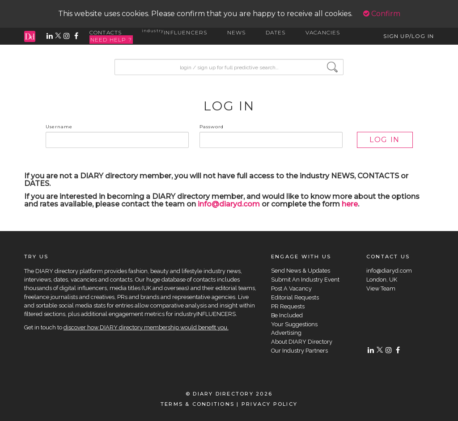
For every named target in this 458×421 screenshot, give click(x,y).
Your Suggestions (294, 324)
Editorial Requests (295, 297)
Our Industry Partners (299, 350)
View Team (380, 288)
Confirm (381, 13)
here (350, 204)
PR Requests (288, 306)
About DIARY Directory (301, 341)
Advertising (286, 332)
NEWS (236, 32)
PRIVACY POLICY (269, 404)
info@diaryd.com (229, 204)
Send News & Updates (300, 270)
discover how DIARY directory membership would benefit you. (146, 327)
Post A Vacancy (291, 288)
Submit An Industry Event (305, 279)
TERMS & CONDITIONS (197, 404)
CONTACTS (105, 32)
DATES (276, 32)
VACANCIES (322, 32)
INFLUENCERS (175, 32)
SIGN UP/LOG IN (408, 36)
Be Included (287, 315)
